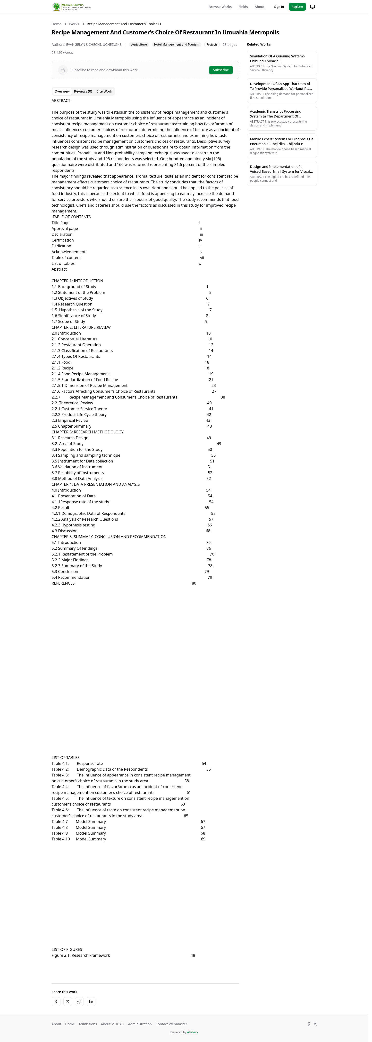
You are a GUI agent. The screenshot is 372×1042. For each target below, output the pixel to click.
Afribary (192, 1032)
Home (56, 24)
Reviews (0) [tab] (83, 91)
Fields (243, 6)
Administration (140, 1024)
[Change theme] (312, 6)
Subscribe (221, 70)
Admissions (88, 1024)
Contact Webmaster (171, 1024)
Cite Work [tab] (104, 91)
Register (297, 7)
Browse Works (220, 6)
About (260, 6)
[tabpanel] (145, 537)
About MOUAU (112, 1024)
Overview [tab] (62, 91)
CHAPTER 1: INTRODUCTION (77, 280)
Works (74, 24)
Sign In (279, 7)
